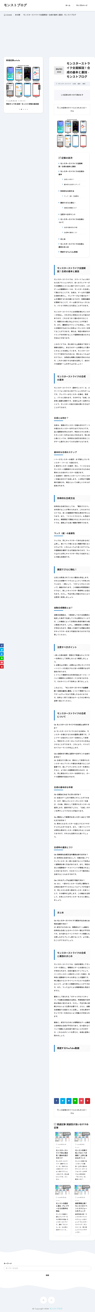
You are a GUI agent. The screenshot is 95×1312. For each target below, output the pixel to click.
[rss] (51, 1300)
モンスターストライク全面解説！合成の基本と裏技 (71, 165)
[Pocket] (81, 1101)
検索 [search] (47, 1275)
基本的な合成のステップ (71, 184)
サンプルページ (81, 5)
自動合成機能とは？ (69, 208)
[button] (7, 87)
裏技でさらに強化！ (67, 203)
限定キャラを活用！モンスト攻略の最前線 (22, 104)
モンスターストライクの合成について (71, 221)
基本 (79, 84)
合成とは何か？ (68, 179)
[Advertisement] (47, 39)
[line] (75, 1101)
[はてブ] (68, 1101)
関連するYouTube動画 (68, 252)
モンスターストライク (65, 84)
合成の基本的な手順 (69, 227)
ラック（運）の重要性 (70, 196)
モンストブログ (15, 5)
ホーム (67, 5)
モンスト (23, 101)
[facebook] (56, 1101)
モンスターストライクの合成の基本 (71, 173)
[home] (43, 1300)
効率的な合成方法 (66, 191)
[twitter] (62, 1101)
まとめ (62, 240)
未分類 (17, 15)
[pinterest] (87, 1101)
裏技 (84, 84)
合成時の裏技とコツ (69, 232)
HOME (9, 15)
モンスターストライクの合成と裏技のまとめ (71, 245)
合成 (74, 84)
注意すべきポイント (67, 215)
